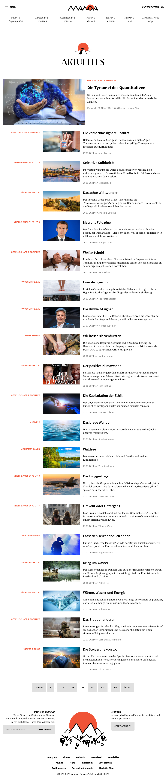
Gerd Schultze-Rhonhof (110, 636)
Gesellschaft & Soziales (68, 19)
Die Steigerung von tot (100, 646)
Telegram (52, 754)
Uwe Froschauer (107, 493)
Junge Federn (32, 332)
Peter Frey (104, 580)
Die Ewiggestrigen (96, 473)
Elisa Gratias (105, 383)
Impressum (87, 760)
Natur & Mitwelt (91, 19)
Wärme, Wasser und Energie (104, 590)
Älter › (127, 684)
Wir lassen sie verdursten (102, 333)
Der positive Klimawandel (103, 363)
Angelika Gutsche (107, 209)
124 (62, 684)
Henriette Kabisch (107, 296)
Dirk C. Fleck (105, 666)
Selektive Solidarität (98, 160)
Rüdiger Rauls (105, 239)
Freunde (59, 760)
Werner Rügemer (107, 323)
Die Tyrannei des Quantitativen (112, 87)
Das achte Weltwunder (100, 190)
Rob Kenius (104, 606)
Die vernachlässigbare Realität (106, 130)
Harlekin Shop (106, 765)
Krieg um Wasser (95, 560)
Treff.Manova (59, 765)
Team (72, 760)
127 (92, 684)
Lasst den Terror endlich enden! (107, 533)
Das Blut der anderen (99, 616)
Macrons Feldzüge (97, 220)
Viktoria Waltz (105, 523)
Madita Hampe (106, 353)
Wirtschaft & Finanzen (42, 19)
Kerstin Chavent (106, 436)
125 (72, 684)
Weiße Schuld (93, 249)
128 (103, 684)
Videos (66, 754)
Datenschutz (105, 760)
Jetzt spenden (123, 723)
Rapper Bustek (106, 549)
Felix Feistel (104, 269)
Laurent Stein (129, 104)
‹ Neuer (39, 684)
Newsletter (113, 754)
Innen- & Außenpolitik (16, 19)
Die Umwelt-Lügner (98, 306)
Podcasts (80, 754)
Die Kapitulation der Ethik (103, 392)
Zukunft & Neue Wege (150, 19)
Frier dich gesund (96, 279)
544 (115, 684)
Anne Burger (105, 150)
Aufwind (35, 419)
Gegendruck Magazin (82, 765)
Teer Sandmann (107, 463)
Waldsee (89, 446)
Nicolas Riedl (105, 180)
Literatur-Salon (30, 446)
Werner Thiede (106, 409)
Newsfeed (96, 754)
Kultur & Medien (110, 19)
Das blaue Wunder (97, 419)
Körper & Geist (129, 19)
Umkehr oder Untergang (101, 503)
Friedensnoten (31, 532)
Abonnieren (44, 726)
